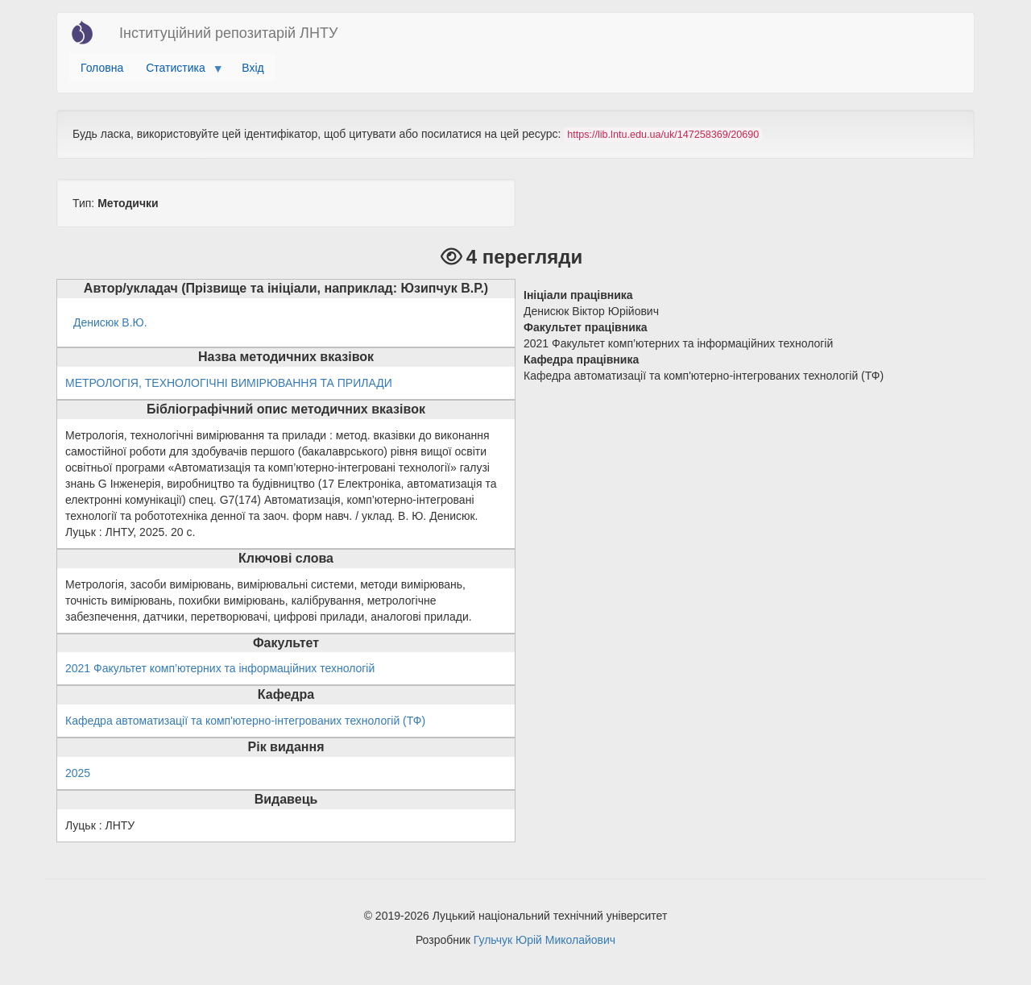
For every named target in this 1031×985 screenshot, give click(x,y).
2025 (77, 773)
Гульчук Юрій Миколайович (544, 939)
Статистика (178, 71)
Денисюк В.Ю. (110, 322)
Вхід (252, 67)
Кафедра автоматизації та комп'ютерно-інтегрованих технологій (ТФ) (245, 720)
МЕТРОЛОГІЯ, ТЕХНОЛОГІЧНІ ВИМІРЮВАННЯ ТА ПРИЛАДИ (228, 382)
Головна (102, 67)
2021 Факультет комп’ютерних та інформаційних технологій (220, 668)
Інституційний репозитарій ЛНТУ (228, 33)
